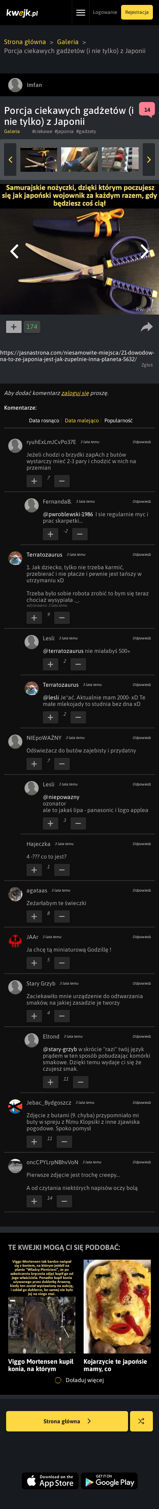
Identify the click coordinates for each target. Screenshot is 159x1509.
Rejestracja (137, 12)
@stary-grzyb (60, 1049)
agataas (36, 890)
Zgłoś (147, 364)
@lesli (51, 697)
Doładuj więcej (79, 1380)
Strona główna (25, 41)
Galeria (68, 41)
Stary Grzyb (40, 983)
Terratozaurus (44, 554)
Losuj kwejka (144, 1425)
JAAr (32, 937)
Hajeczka (38, 844)
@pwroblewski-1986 (68, 514)
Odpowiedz (141, 442)
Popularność (118, 420)
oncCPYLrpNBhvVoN (52, 1162)
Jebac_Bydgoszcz (48, 1102)
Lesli (49, 638)
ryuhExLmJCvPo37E (51, 442)
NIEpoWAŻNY (44, 738)
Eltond (51, 1036)
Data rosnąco (44, 420)
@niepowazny (61, 797)
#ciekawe (42, 131)
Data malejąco (82, 420)
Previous (10, 159)
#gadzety (86, 131)
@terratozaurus (63, 651)
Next (149, 159)
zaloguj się (75, 393)
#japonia (64, 131)
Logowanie (105, 12)
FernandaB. (57, 501)
